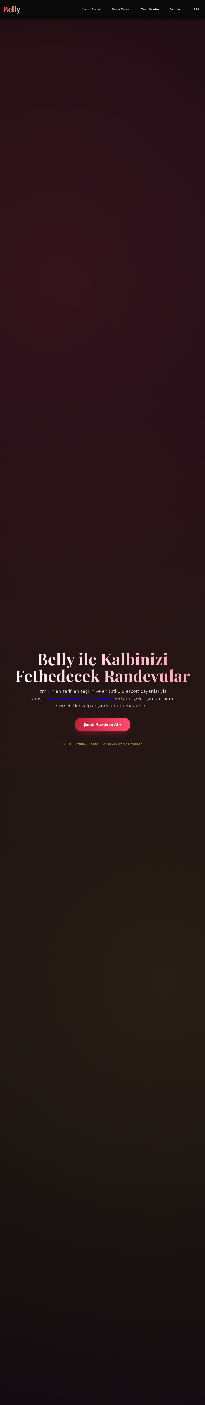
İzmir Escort (91, 9)
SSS (196, 9)
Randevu (177, 9)
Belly (11, 9)
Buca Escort (121, 9)
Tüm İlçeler (150, 9)
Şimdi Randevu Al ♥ (102, 724)
